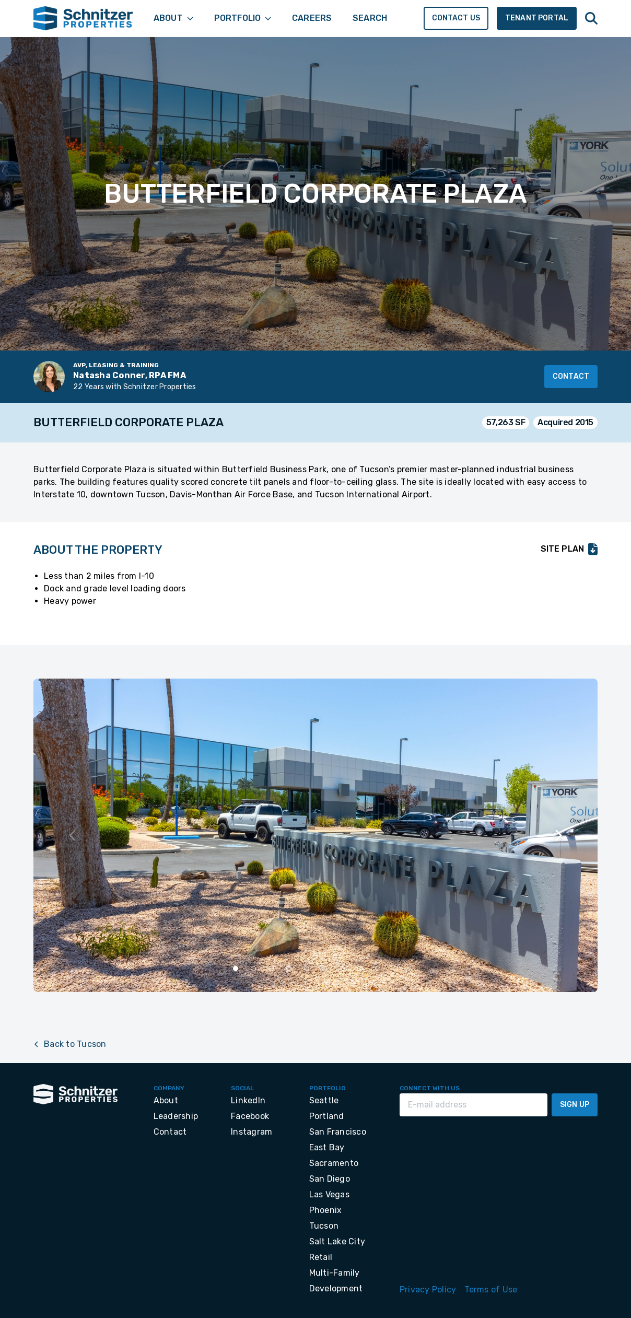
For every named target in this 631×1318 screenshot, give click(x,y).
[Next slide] (558, 835)
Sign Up (574, 1104)
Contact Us (456, 18)
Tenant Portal (536, 18)
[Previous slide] (73, 835)
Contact (571, 376)
